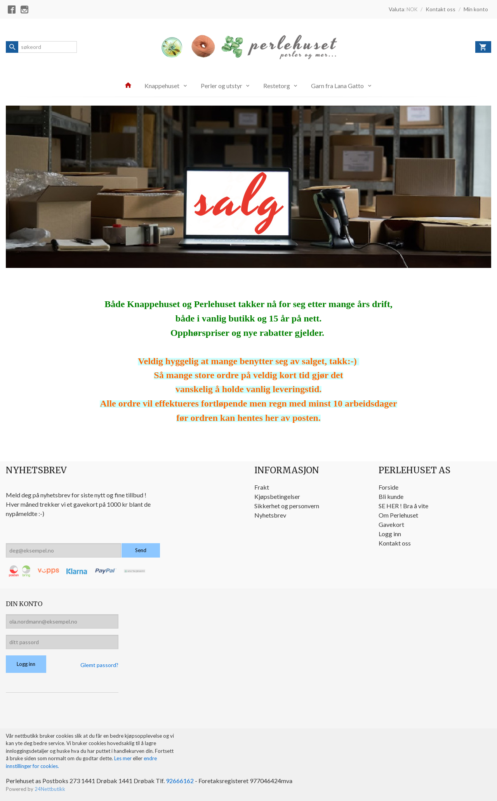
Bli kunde (391, 496)
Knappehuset (161, 85)
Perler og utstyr (221, 85)
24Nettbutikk (50, 789)
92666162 (180, 780)
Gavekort (391, 524)
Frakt (261, 487)
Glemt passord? (99, 665)
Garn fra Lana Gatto (337, 85)
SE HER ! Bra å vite (403, 505)
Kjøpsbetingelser (277, 496)
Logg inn (390, 533)
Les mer (123, 758)
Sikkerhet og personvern (286, 505)
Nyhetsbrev (270, 515)
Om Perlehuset (398, 515)
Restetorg (276, 85)
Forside (388, 487)
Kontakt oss (395, 543)
